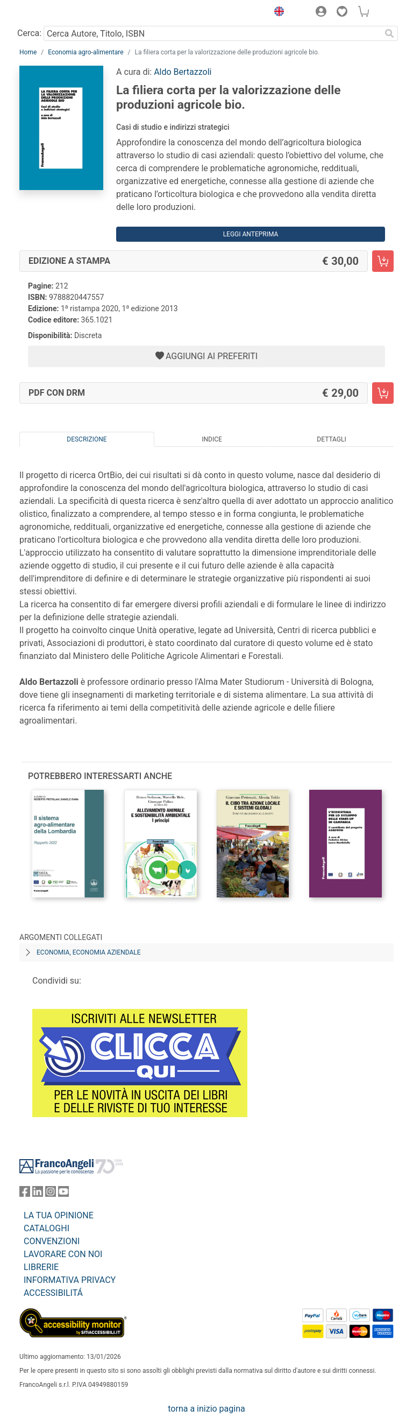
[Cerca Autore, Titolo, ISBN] (212, 33)
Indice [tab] (212, 439)
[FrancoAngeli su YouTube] (63, 1194)
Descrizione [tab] (86, 439)
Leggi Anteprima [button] (251, 234)
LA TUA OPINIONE (59, 1215)
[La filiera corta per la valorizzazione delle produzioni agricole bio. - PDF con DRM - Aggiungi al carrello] (383, 393)
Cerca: (29, 33)
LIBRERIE (41, 1267)
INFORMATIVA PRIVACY (70, 1280)
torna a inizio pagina (206, 1409)
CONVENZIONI (52, 1241)
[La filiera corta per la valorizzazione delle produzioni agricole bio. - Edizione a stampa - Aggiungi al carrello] (383, 261)
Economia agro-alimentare (85, 52)
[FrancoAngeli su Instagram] (50, 1194)
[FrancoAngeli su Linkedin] (37, 1194)
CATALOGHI (46, 1228)
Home (28, 52)
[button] (276, 13)
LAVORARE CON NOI (63, 1254)
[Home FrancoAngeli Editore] (56, 13)
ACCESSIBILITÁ (53, 1293)
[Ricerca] (389, 33)
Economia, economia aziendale (89, 952)
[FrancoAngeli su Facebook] (24, 1194)
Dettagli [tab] (331, 439)
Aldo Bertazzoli (182, 72)
